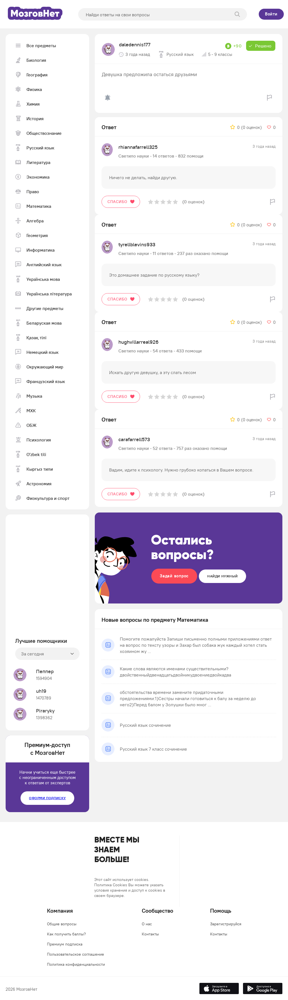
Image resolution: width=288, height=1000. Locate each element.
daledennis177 (134, 44)
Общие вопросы (61, 923)
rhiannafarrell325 (138, 147)
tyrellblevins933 (136, 244)
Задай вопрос (174, 575)
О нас (147, 923)
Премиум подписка (64, 944)
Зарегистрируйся (225, 923)
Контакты (150, 934)
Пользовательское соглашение (75, 954)
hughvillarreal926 (138, 342)
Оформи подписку (47, 798)
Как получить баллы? (66, 934)
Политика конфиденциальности (76, 964)
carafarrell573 (134, 439)
